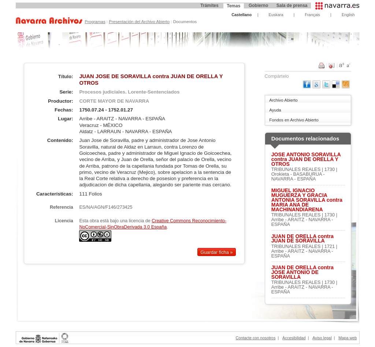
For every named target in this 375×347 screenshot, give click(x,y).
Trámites (209, 5)
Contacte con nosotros (256, 338)
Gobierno (258, 5)
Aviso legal (321, 338)
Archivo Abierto (283, 100)
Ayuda (275, 110)
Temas (233, 5)
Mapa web (347, 338)
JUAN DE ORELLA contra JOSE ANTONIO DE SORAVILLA (302, 272)
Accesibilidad (293, 338)
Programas (95, 21)
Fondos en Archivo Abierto (293, 120)
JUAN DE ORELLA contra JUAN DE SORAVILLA (302, 239)
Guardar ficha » (216, 252)
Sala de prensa (292, 5)
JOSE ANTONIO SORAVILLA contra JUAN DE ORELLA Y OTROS (306, 159)
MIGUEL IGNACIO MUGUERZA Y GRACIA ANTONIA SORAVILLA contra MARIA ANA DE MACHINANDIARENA (306, 200)
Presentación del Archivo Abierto (139, 21)
